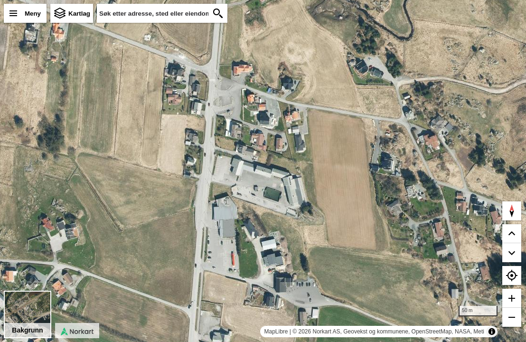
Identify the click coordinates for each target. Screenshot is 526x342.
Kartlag (79, 13)
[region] (263, 171)
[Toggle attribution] (492, 331)
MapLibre (276, 331)
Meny (33, 13)
